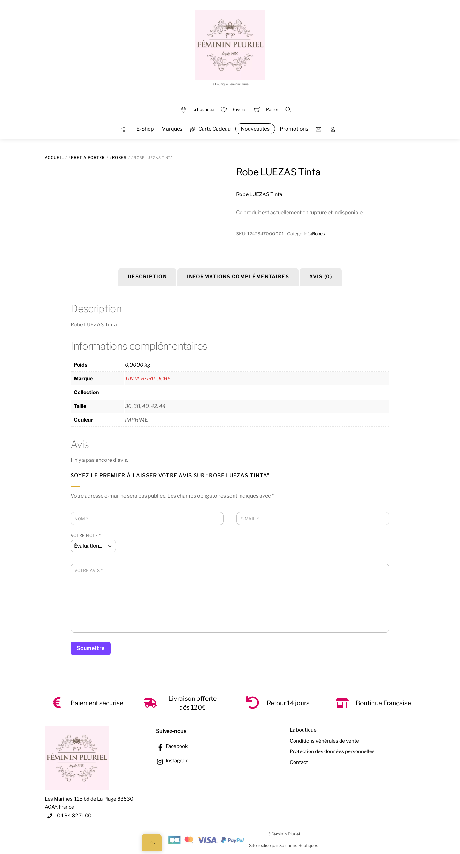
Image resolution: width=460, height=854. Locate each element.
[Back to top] (152, 842)
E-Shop (145, 129)
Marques (171, 129)
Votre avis (88, 570)
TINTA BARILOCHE (148, 379)
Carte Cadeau (210, 129)
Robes (119, 157)
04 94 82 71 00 (74, 815)
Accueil (54, 157)
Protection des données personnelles (332, 751)
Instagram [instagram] (172, 761)
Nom (81, 518)
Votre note (86, 535)
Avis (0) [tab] (320, 276)
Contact (299, 762)
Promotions (294, 129)
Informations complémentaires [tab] (238, 276)
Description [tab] (147, 276)
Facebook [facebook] (172, 746)
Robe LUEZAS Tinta (278, 172)
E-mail (249, 518)
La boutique (303, 730)
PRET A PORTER (88, 157)
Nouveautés (255, 129)
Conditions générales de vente (324, 741)
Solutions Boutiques (298, 845)
